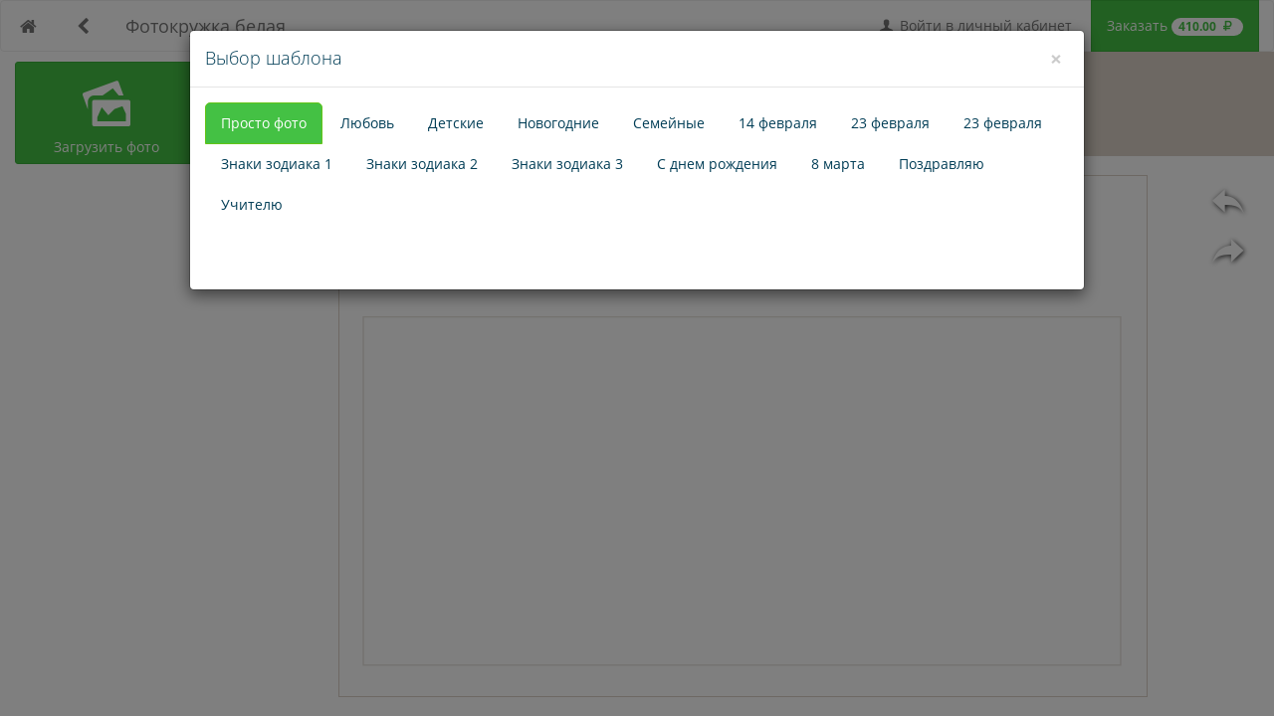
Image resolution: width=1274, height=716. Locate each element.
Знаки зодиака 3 (567, 163)
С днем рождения (717, 163)
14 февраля (778, 122)
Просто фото (264, 122)
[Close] (1056, 59)
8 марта (838, 163)
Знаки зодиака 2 (422, 163)
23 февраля (890, 122)
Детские (456, 122)
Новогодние (558, 122)
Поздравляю (941, 163)
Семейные (669, 122)
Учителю (252, 204)
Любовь (367, 122)
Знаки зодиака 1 (276, 163)
